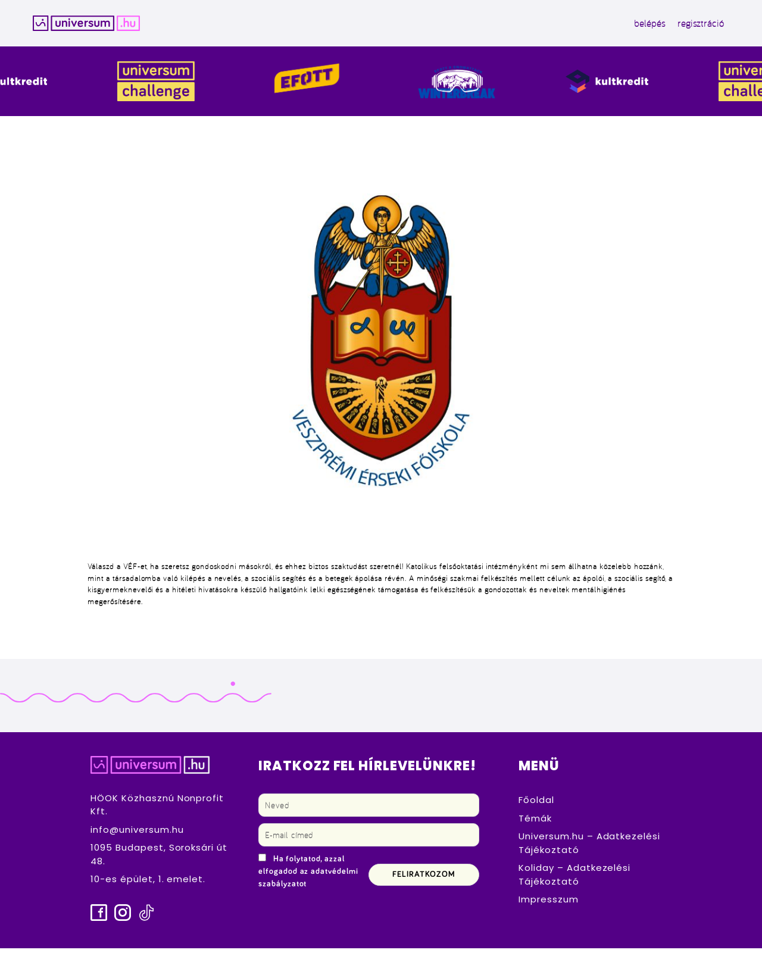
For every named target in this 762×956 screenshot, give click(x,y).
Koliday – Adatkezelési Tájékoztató (574, 883)
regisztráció (659, 27)
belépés (608, 27)
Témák (535, 826)
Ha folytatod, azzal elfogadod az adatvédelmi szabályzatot (308, 879)
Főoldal (536, 808)
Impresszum (549, 907)
